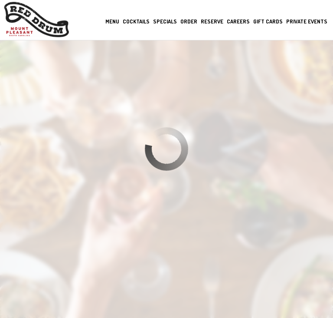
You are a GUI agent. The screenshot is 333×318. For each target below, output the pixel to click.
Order (188, 21)
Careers (237, 21)
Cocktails (135, 21)
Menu (112, 21)
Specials (164, 21)
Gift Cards (267, 21)
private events (306, 21)
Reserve (211, 21)
